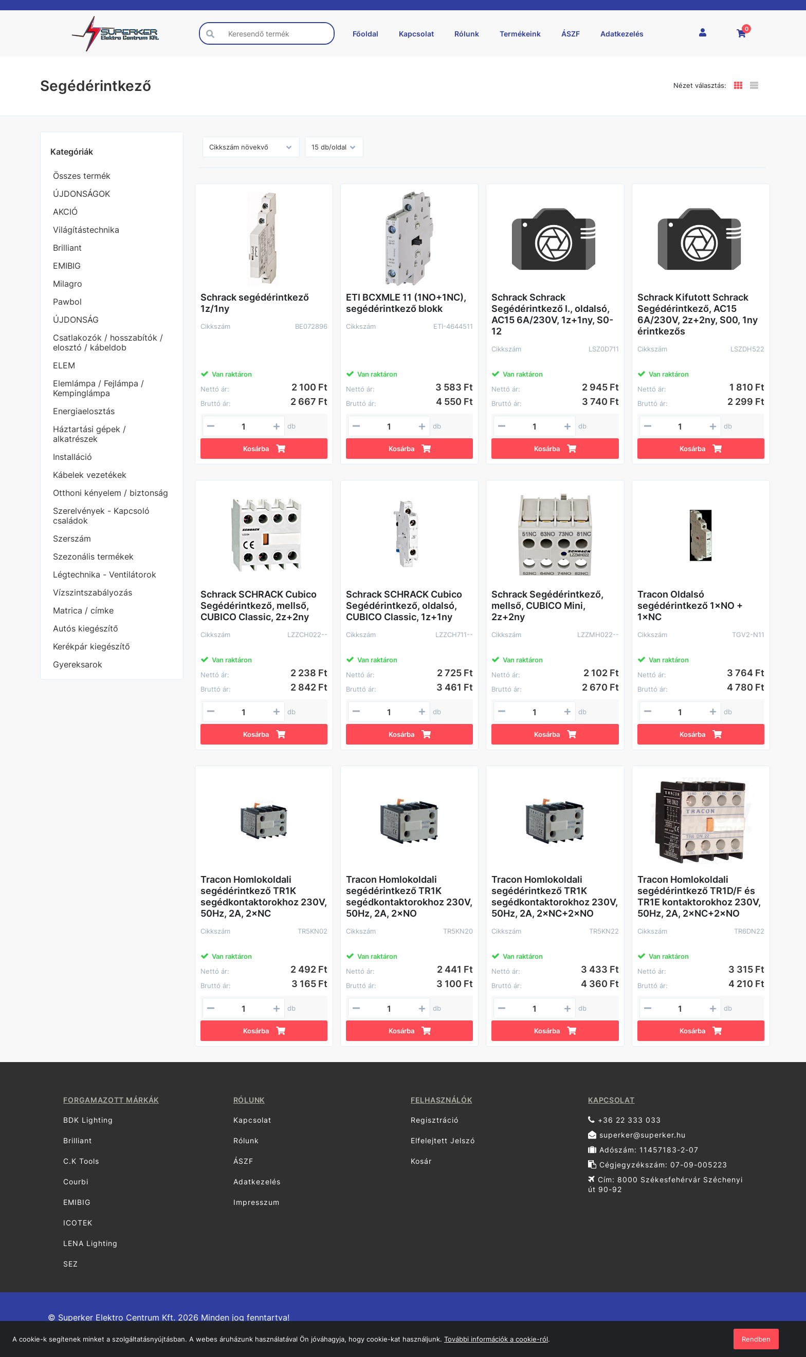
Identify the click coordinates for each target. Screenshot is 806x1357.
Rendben (756, 1339)
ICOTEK (78, 1222)
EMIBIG (67, 266)
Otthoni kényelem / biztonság (110, 493)
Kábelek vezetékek (89, 475)
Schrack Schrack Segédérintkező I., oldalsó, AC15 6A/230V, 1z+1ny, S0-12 (552, 314)
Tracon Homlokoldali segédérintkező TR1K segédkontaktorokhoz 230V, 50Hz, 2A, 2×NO (409, 896)
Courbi (75, 1181)
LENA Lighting (90, 1243)
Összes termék (82, 176)
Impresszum (256, 1202)
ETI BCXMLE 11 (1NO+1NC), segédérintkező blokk (406, 303)
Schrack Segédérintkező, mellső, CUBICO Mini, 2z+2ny (547, 605)
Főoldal (365, 33)
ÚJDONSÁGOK (81, 194)
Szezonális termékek (93, 556)
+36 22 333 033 (624, 1120)
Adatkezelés (622, 33)
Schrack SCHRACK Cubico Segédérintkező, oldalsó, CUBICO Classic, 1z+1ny (404, 605)
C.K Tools (81, 1161)
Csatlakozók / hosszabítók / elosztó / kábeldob (108, 342)
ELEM (64, 365)
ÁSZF (570, 33)
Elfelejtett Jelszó (443, 1140)
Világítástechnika (86, 230)
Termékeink (520, 33)
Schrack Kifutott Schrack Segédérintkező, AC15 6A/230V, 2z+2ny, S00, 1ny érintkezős (697, 314)
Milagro (67, 283)
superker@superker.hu (637, 1134)
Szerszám (72, 538)
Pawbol (67, 301)
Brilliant (67, 248)
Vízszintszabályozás (92, 592)
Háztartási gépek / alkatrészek (89, 434)
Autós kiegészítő (85, 628)
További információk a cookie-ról (496, 1339)
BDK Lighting (88, 1120)
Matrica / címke (83, 610)
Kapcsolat (416, 33)
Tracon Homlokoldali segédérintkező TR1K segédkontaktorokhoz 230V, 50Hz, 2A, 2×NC (263, 896)
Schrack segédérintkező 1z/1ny (254, 303)
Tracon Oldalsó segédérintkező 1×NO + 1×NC (690, 605)
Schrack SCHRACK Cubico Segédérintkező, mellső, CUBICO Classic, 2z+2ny (258, 605)
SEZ (70, 1263)
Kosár (421, 1161)
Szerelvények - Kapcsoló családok (101, 516)
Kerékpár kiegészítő (91, 646)
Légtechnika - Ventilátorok (104, 574)
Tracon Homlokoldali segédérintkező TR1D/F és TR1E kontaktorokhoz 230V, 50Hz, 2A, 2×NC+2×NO (699, 896)
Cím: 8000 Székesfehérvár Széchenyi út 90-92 (665, 1184)
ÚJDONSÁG (76, 319)
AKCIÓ (65, 212)
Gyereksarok (77, 664)
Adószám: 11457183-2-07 (643, 1149)
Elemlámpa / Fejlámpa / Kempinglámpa (98, 388)
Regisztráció (435, 1120)
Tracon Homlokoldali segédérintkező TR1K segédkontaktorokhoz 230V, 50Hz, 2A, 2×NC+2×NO (554, 896)
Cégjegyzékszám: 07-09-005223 (657, 1164)
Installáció (72, 457)
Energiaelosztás (84, 411)
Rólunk (466, 33)
